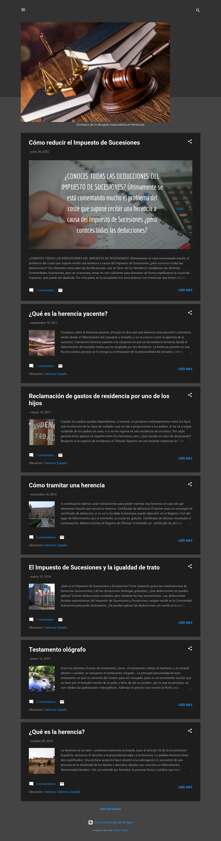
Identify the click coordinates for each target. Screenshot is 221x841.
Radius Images (120, 830)
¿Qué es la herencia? (57, 731)
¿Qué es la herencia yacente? (68, 313)
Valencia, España (55, 374)
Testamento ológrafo (57, 649)
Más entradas (110, 809)
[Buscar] (198, 11)
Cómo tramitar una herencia (67, 485)
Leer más (185, 290)
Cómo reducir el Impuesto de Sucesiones (84, 142)
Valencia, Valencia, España (62, 792)
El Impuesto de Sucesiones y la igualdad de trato (94, 567)
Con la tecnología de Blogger (110, 822)
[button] (189, 142)
